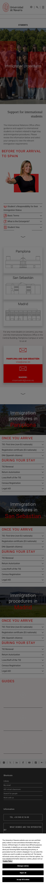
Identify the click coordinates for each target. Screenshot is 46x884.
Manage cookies (23, 866)
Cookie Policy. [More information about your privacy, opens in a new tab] (7, 861)
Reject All (23, 873)
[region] (23, 858)
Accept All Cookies (23, 879)
